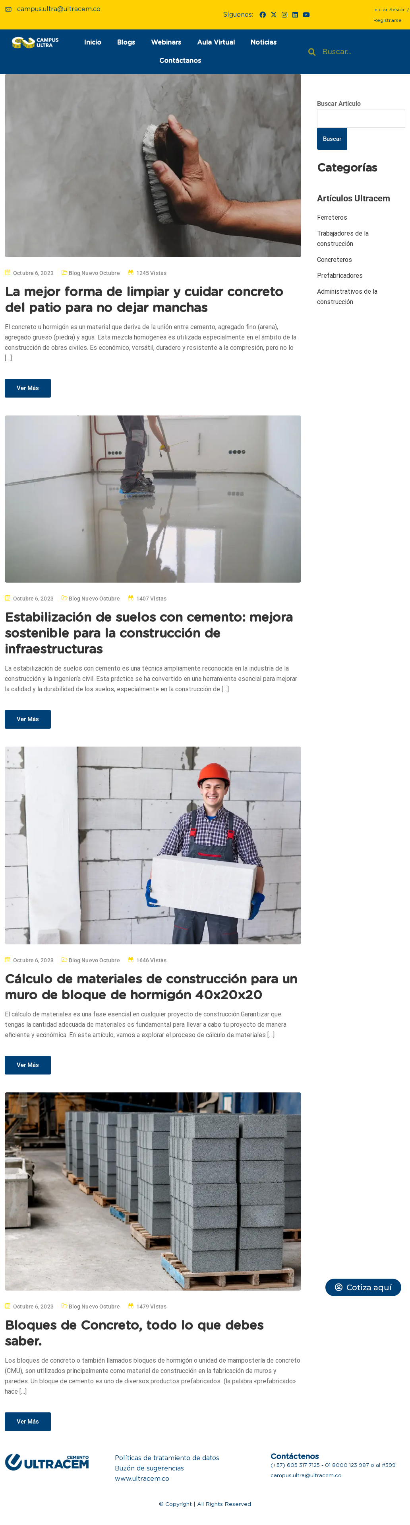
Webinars (166, 42)
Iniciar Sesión (389, 9)
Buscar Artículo (339, 103)
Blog (74, 273)
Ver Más (28, 388)
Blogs (126, 42)
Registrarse (387, 20)
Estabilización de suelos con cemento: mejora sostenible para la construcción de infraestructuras (149, 633)
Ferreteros (332, 217)
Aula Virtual (216, 42)
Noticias (264, 42)
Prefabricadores (340, 275)
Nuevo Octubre (100, 273)
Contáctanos (180, 61)
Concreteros (334, 259)
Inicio (92, 42)
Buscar (332, 138)
